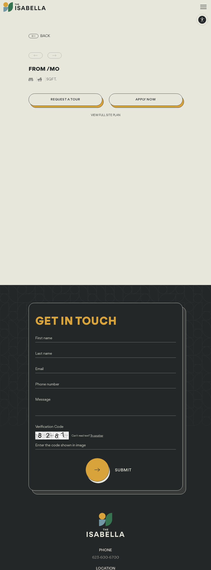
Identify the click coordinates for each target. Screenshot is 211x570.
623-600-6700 (105, 558)
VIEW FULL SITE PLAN (105, 115)
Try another (96, 435)
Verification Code (49, 427)
